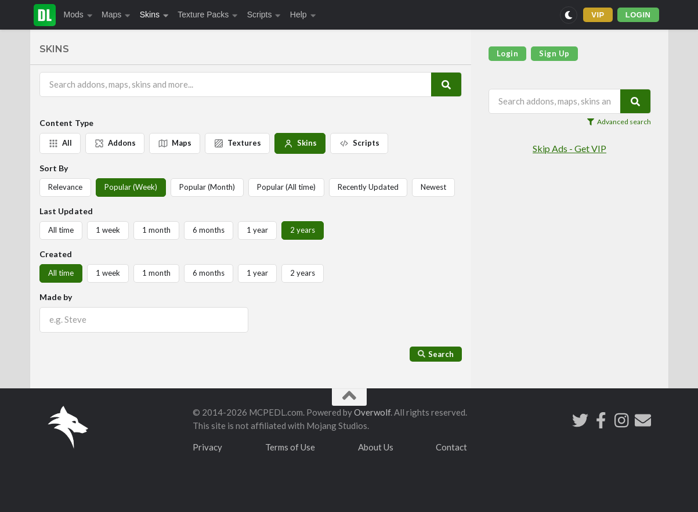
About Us (375, 447)
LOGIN (638, 14)
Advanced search (619, 121)
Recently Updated (368, 187)
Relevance (65, 187)
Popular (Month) (207, 187)
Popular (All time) (286, 187)
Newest (433, 187)
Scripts (264, 15)
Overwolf (372, 412)
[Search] (446, 84)
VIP (598, 14)
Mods (78, 15)
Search (436, 354)
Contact (451, 447)
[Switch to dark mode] (568, 15)
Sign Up (554, 53)
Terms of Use (290, 447)
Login (508, 53)
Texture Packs (207, 15)
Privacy (207, 447)
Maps (116, 15)
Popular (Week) (130, 187)
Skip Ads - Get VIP (569, 148)
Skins (154, 15)
